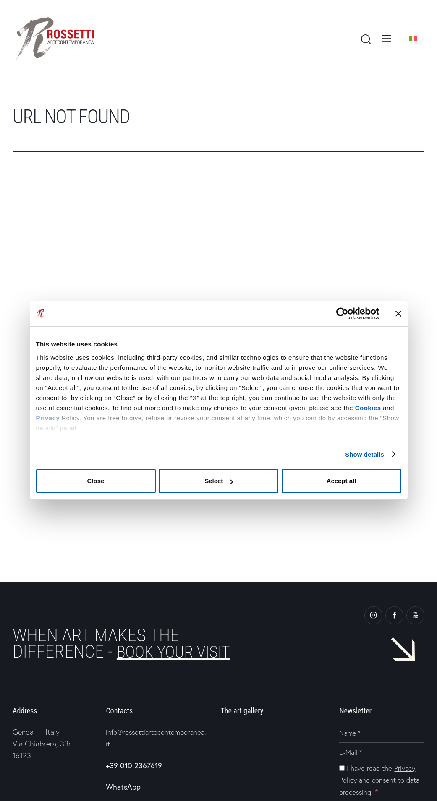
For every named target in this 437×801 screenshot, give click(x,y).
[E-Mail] (381, 753)
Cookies (368, 407)
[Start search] (365, 40)
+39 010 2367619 (134, 765)
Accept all (341, 480)
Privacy (48, 417)
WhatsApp (123, 786)
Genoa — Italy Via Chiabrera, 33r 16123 (42, 743)
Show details (364, 454)
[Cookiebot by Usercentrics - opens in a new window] (342, 313)
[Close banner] (398, 314)
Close (96, 480)
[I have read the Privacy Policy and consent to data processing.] (342, 768)
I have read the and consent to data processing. (380, 780)
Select (218, 480)
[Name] (381, 733)
